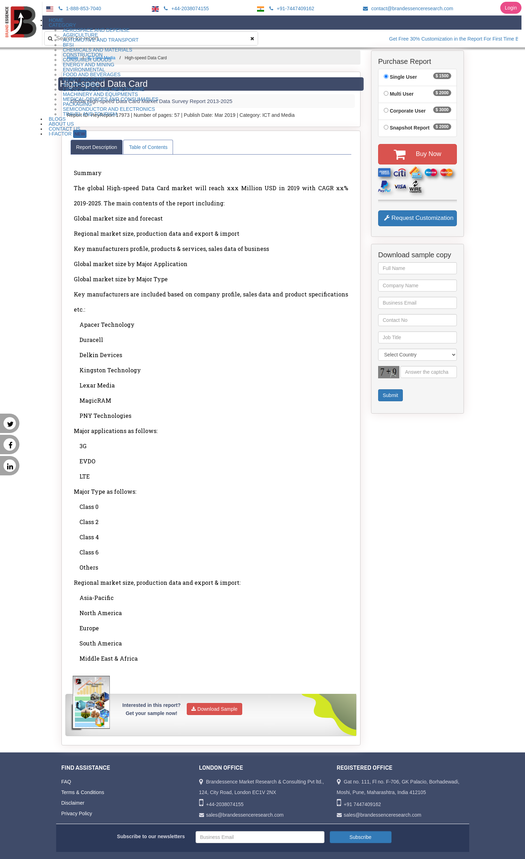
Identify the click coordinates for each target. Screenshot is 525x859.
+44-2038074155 (185, 8)
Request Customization (418, 218)
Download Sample (214, 709)
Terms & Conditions (82, 792)
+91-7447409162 (290, 8)
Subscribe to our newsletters (151, 836)
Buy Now (417, 154)
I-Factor (67, 134)
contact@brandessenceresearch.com (407, 8)
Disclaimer (72, 803)
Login (511, 8)
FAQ (66, 782)
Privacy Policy (76, 813)
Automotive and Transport (101, 40)
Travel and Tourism (90, 114)
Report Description (96, 147)
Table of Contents (148, 147)
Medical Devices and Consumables (111, 99)
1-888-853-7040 (78, 8)
